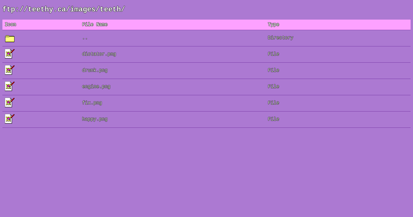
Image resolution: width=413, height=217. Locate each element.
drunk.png (95, 73)
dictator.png (99, 57)
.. (85, 41)
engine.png (96, 89)
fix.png (92, 106)
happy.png (95, 122)
